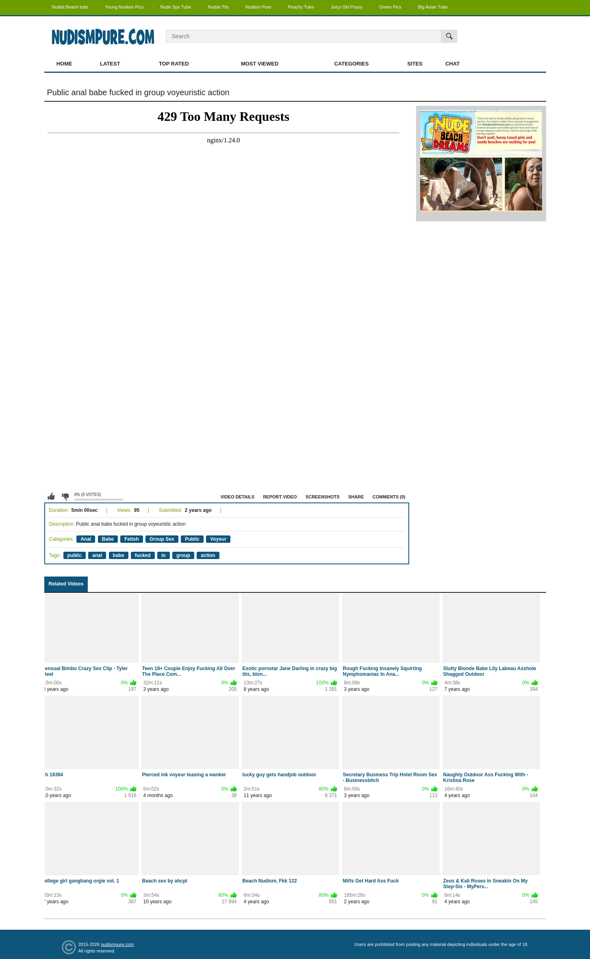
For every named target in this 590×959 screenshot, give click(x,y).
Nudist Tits (218, 6)
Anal (85, 539)
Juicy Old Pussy (346, 6)
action (208, 555)
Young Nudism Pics (124, 6)
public (74, 555)
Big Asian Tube (433, 6)
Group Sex (162, 539)
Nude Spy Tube (176, 6)
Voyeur (218, 539)
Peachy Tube (301, 6)
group (183, 555)
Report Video (280, 496)
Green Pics (390, 6)
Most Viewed (259, 64)
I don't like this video (65, 496)
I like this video (51, 496)
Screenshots (323, 496)
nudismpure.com (117, 944)
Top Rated (174, 64)
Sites (415, 64)
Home (64, 64)
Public (192, 539)
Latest (110, 64)
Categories (351, 64)
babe (118, 555)
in (163, 555)
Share (356, 496)
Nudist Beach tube (70, 6)
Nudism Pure (258, 6)
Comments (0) (389, 496)
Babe (108, 539)
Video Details (238, 496)
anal (97, 555)
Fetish (131, 539)
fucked (143, 555)
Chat (452, 64)
